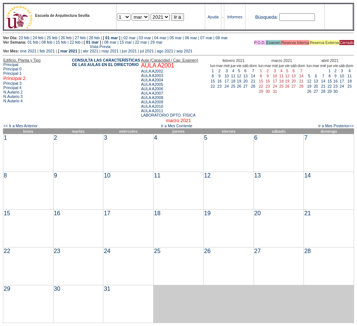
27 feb (80, 38)
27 (245, 86)
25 (233, 86)
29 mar (156, 42)
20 (245, 81)
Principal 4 (12, 87)
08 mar (222, 38)
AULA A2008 (152, 97)
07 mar (206, 38)
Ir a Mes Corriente (176, 126)
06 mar (191, 38)
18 (233, 81)
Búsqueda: (266, 17)
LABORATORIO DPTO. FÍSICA (168, 115)
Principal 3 (12, 83)
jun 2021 (129, 51)
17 (227, 81)
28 (253, 86)
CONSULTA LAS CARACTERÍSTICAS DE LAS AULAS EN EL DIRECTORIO (106, 62)
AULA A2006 (152, 89)
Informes (234, 17)
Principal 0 (12, 69)
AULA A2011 (152, 111)
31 (107, 289)
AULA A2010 (152, 106)
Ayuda (212, 17)
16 (219, 81)
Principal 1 (12, 73)
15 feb (61, 42)
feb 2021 (47, 51)
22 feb (75, 42)
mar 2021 (68, 51)
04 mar (160, 38)
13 (245, 76)
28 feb (94, 38)
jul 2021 (147, 51)
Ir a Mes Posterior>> (336, 126)
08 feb (46, 42)
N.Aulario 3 (13, 96)
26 (239, 86)
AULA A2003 (152, 75)
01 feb (32, 42)
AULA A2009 (152, 102)
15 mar (125, 42)
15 (213, 81)
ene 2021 (28, 51)
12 (239, 76)
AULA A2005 (152, 84)
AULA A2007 (152, 93)
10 (227, 76)
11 (233, 76)
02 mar (130, 38)
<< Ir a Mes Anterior (20, 126)
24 (227, 86)
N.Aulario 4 (13, 101)
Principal (10, 64)
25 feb (52, 38)
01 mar (111, 38)
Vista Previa (57, 46)
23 (219, 86)
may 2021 (110, 51)
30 (335, 91)
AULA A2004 (152, 80)
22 (213, 86)
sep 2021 (184, 51)
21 (253, 81)
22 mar (141, 42)
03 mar (145, 38)
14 (253, 76)
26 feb (66, 38)
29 (329, 91)
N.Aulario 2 (13, 92)
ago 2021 (165, 51)
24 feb (38, 38)
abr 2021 (90, 51)
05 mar (175, 38)
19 (239, 81)
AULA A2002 (152, 71)
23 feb (24, 38)
